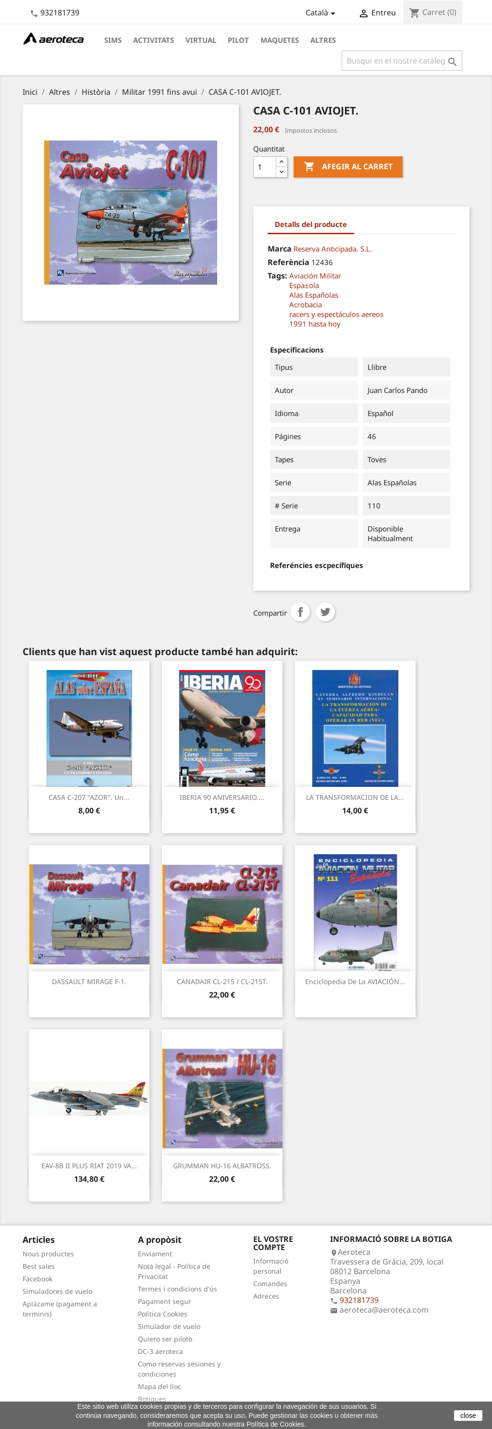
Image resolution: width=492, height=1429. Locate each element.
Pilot (238, 40)
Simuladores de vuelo (57, 1291)
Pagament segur (164, 1301)
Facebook (37, 1278)
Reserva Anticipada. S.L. (333, 248)
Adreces (266, 1296)
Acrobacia (305, 304)
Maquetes (279, 40)
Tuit (325, 611)
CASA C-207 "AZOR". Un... (89, 797)
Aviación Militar (315, 275)
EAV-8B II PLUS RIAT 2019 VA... (89, 1165)
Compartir (300, 611)
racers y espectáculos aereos (336, 314)
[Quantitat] (264, 166)
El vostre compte (273, 1243)
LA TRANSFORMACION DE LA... (355, 797)
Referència (288, 262)
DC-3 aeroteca (160, 1351)
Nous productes (48, 1253)
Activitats (153, 40)
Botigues (152, 1399)
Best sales (39, 1266)
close (468, 1415)
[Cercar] (402, 61)
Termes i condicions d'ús (177, 1288)
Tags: (277, 275)
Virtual (200, 40)
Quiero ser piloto (165, 1338)
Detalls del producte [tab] (311, 224)
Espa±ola (304, 285)
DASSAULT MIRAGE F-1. (89, 981)
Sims (113, 40)
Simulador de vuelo (169, 1326)
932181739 (59, 12)
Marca (280, 248)
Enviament (155, 1253)
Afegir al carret (348, 167)
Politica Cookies (162, 1313)
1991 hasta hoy (315, 324)
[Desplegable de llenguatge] (322, 13)
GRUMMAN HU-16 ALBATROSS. (222, 1165)
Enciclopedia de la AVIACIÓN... (355, 981)
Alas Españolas (313, 295)
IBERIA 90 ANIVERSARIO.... (222, 797)
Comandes (270, 1283)
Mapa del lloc (159, 1386)
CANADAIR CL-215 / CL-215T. (222, 981)
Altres (323, 40)
